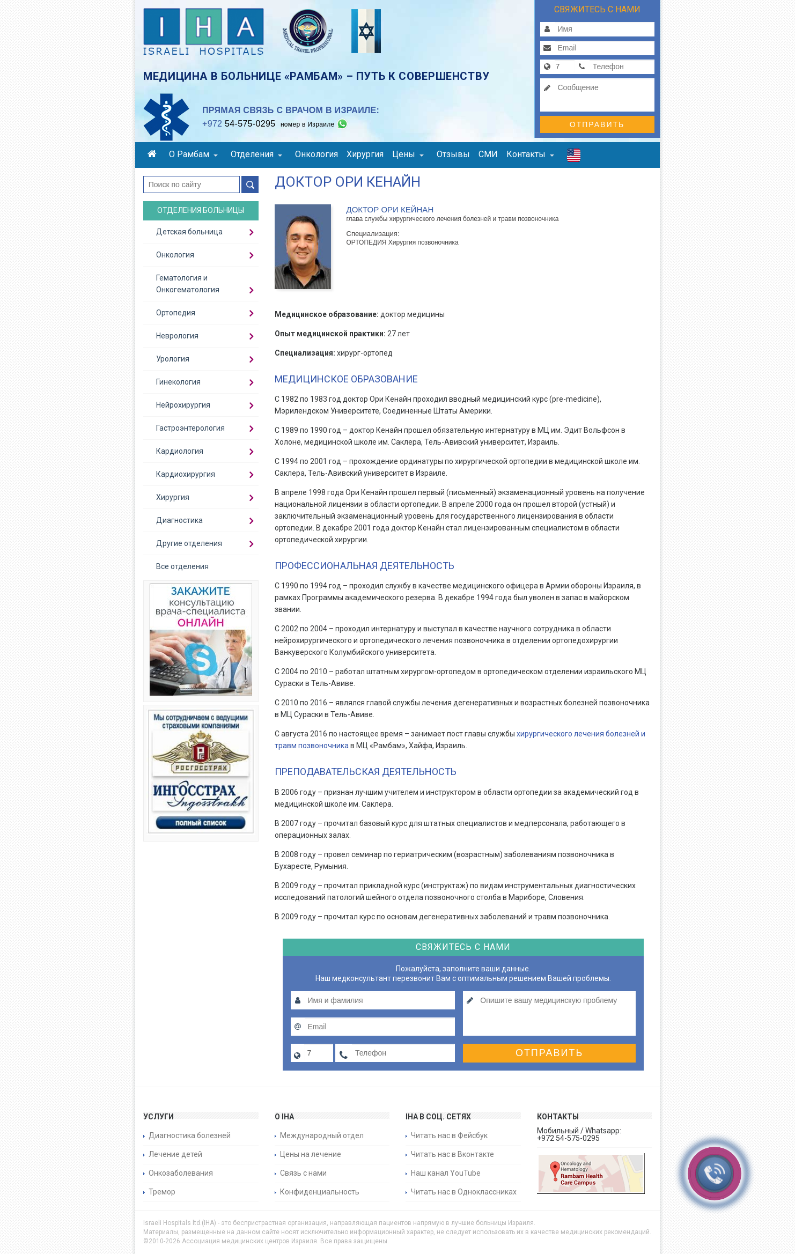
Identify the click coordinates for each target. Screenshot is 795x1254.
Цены (408, 154)
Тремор (162, 1191)
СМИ (488, 154)
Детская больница (189, 231)
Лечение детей (175, 1154)
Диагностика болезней (190, 1135)
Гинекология (178, 382)
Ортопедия (175, 312)
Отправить (597, 124)
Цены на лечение (310, 1154)
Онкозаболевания (181, 1173)
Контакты (530, 154)
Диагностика (179, 520)
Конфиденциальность (319, 1191)
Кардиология (179, 451)
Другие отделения (189, 543)
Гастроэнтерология (190, 428)
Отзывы (453, 154)
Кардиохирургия (185, 474)
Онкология (316, 154)
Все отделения (182, 566)
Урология (172, 359)
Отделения (256, 154)
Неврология (177, 335)
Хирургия (365, 154)
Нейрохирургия (183, 405)
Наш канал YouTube (446, 1173)
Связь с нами (303, 1173)
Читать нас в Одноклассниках (464, 1191)
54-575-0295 (238, 123)
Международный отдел (322, 1135)
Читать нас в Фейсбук (449, 1135)
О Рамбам (193, 154)
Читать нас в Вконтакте (452, 1154)
